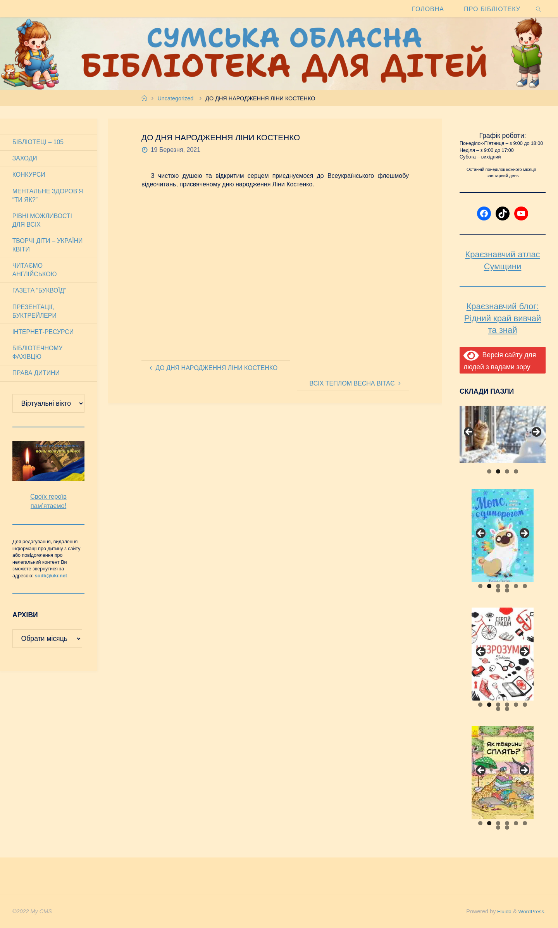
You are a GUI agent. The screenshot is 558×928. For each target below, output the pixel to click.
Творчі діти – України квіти (48, 246)
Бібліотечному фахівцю (37, 354)
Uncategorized (175, 98)
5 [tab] (516, 586)
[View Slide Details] (503, 434)
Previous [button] (469, 432)
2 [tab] (498, 471)
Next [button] (536, 432)
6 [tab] (525, 586)
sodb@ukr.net (51, 578)
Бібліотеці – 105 (38, 142)
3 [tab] (507, 471)
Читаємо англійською (34, 271)
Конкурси (29, 175)
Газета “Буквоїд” (39, 292)
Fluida (501, 911)
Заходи (25, 158)
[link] (538, 8)
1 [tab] (489, 471)
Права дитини (36, 375)
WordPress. (531, 911)
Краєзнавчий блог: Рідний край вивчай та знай (502, 318)
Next (524, 770)
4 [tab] (516, 471)
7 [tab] (498, 590)
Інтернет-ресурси (43, 334)
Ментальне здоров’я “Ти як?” (48, 195)
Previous (481, 770)
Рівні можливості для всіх (42, 221)
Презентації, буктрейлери (34, 313)
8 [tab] (507, 590)
